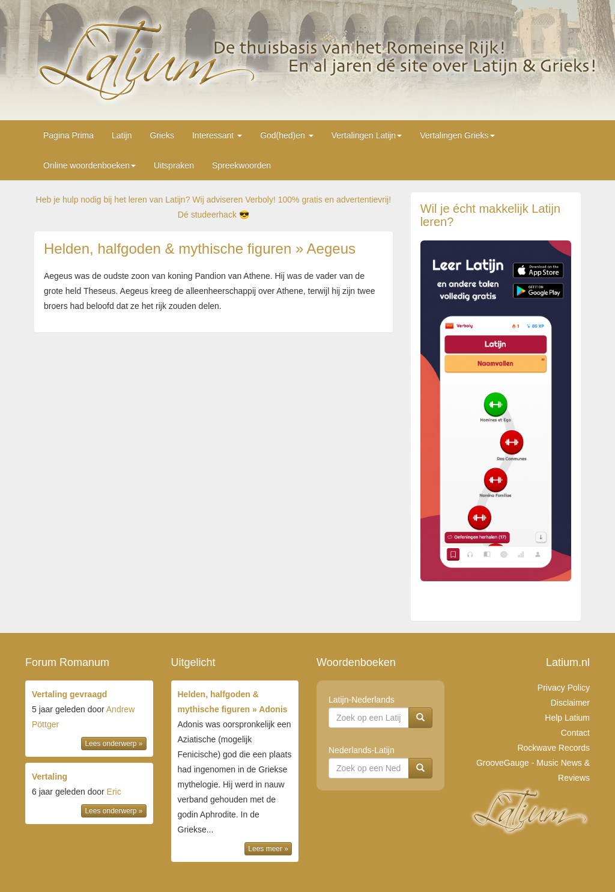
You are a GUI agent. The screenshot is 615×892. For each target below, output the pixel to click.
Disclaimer (570, 702)
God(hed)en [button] (287, 135)
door (89, 719)
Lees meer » (268, 849)
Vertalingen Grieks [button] (457, 135)
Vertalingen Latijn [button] (367, 135)
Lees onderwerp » (113, 743)
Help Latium (567, 717)
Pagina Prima (68, 135)
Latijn (122, 135)
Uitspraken (174, 165)
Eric (114, 791)
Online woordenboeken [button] (89, 165)
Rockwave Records (553, 748)
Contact (575, 733)
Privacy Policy (564, 687)
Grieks (162, 135)
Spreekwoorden (241, 165)
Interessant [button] (217, 135)
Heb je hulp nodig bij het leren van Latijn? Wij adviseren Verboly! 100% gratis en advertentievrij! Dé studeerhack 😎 (213, 207)
